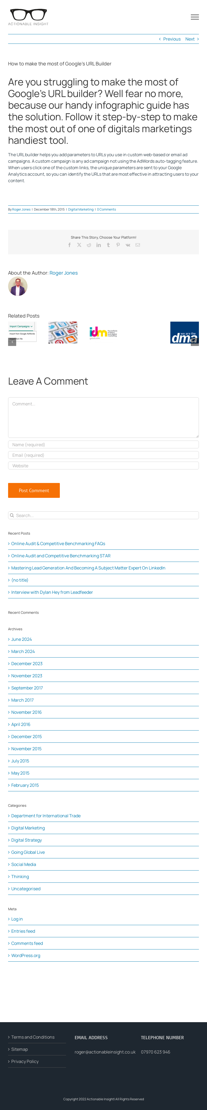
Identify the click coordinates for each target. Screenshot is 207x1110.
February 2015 (25, 785)
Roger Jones (21, 209)
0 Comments (106, 209)
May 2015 (20, 773)
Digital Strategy (26, 840)
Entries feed (23, 931)
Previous (172, 39)
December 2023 (27, 663)
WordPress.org (25, 955)
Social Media (23, 864)
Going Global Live (28, 852)
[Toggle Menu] (195, 17)
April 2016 (20, 724)
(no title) (20, 580)
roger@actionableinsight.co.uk (105, 1052)
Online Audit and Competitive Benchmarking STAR (61, 556)
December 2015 (26, 736)
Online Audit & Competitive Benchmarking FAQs (58, 543)
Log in (17, 919)
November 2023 (26, 676)
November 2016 (26, 712)
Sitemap (19, 1049)
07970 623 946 (155, 1052)
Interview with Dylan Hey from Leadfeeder (52, 592)
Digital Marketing (81, 209)
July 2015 (20, 761)
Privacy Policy (25, 1061)
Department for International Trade (46, 816)
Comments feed (27, 943)
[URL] (103, 465)
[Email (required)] (103, 455)
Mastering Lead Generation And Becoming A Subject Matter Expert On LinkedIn (88, 568)
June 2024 (21, 639)
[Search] (12, 515)
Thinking (20, 876)
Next (190, 39)
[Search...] (103, 515)
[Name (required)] (103, 444)
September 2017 (27, 688)
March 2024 (23, 651)
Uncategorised (25, 889)
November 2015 (26, 749)
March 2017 (22, 700)
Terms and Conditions (32, 1037)
